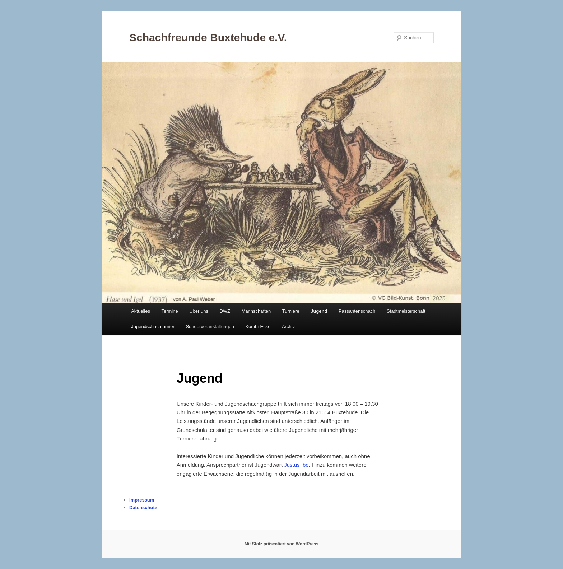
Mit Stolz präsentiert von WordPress (281, 543)
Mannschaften (256, 311)
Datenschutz (143, 507)
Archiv (288, 326)
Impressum (141, 500)
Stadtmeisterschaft (406, 311)
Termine (169, 311)
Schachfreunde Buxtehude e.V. (208, 37)
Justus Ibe (296, 465)
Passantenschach (357, 311)
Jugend (319, 311)
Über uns (198, 311)
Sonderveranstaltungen (210, 326)
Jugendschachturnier (153, 326)
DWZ (224, 311)
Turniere (290, 311)
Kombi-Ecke (257, 326)
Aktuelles (140, 311)
